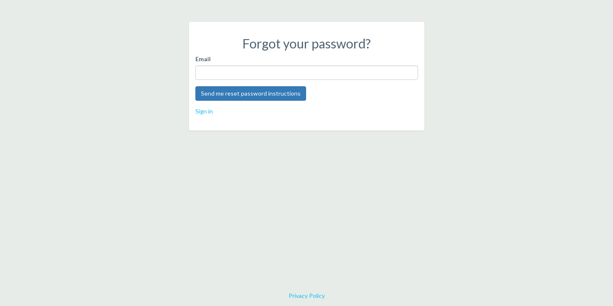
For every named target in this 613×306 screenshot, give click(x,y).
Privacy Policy (307, 295)
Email (203, 58)
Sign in (204, 111)
